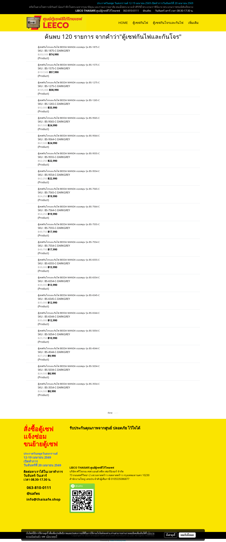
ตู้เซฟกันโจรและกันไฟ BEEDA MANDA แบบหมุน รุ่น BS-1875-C (69, 46)
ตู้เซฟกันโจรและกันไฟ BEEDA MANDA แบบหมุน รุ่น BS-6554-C (69, 277)
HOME (123, 23)
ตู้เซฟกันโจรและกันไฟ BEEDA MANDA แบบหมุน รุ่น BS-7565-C (69, 188)
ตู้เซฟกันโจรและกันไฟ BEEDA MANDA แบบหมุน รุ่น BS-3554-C (69, 383)
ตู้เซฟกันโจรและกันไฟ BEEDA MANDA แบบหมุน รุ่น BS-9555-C (69, 153)
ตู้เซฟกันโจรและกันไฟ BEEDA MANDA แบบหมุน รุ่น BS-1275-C (69, 82)
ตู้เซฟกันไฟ (140, 23)
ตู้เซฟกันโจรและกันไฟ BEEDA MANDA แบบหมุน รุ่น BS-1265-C (69, 100)
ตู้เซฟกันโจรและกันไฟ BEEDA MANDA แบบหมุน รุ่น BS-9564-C (69, 135)
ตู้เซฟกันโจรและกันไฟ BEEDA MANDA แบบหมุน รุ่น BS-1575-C (69, 64)
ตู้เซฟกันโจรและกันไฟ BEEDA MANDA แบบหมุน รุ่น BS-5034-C (69, 366)
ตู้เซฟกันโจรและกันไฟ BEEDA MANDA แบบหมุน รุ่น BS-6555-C (69, 259)
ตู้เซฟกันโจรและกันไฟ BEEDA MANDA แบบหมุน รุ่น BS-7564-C (69, 206)
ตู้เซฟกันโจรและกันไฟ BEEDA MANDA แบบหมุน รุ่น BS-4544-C (69, 348)
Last (116, 412)
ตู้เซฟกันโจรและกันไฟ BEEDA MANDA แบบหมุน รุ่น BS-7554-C (69, 241)
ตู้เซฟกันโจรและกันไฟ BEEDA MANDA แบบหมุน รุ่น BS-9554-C (69, 171)
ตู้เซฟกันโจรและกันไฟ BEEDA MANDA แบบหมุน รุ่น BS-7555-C (69, 224)
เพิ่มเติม (193, 23)
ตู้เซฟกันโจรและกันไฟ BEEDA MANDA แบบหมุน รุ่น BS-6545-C (69, 295)
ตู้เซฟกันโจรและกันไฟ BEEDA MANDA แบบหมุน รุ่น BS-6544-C (69, 312)
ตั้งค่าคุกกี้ (170, 535)
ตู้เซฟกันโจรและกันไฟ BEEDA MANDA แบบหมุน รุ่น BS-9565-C (69, 117)
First (110, 412)
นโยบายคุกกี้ (51, 536)
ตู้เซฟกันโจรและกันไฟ (168, 23)
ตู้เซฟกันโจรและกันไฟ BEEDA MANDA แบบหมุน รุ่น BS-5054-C (69, 330)
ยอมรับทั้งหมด (187, 535)
